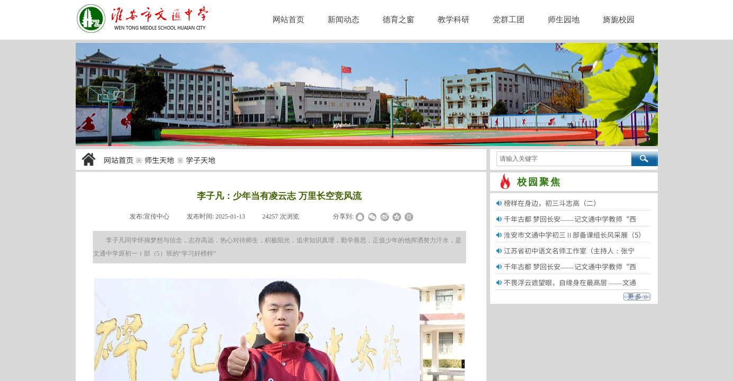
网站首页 (118, 160)
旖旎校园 (619, 19)
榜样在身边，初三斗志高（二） (552, 203)
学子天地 (200, 160)
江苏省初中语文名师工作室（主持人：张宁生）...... (569, 257)
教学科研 (453, 19)
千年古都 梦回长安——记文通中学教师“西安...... (570, 226)
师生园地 (564, 19)
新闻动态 (343, 19)
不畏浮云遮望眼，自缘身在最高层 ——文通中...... (570, 289)
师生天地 (159, 160)
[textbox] (563, 158)
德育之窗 (398, 19)
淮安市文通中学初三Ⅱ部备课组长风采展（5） (574, 235)
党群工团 (508, 19)
